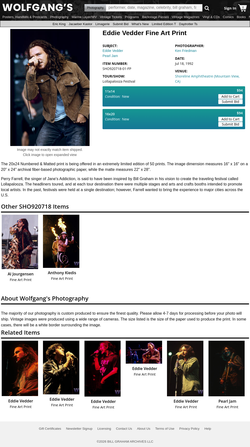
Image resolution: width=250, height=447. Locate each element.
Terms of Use (165, 428)
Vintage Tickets (111, 17)
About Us (143, 428)
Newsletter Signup (79, 428)
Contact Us (124, 428)
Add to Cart (230, 96)
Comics (228, 17)
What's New (140, 24)
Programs (132, 17)
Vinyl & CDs (211, 17)
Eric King (58, 24)
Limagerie (102, 24)
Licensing (104, 428)
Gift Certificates (50, 428)
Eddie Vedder (113, 51)
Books (241, 17)
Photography (59, 17)
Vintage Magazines (185, 17)
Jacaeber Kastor (80, 24)
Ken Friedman (186, 51)
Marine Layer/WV (84, 17)
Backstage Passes (155, 17)
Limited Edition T (164, 24)
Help (207, 428)
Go (206, 8)
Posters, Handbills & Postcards (24, 17)
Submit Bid (120, 24)
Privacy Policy (189, 428)
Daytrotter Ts (188, 24)
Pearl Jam (110, 56)
